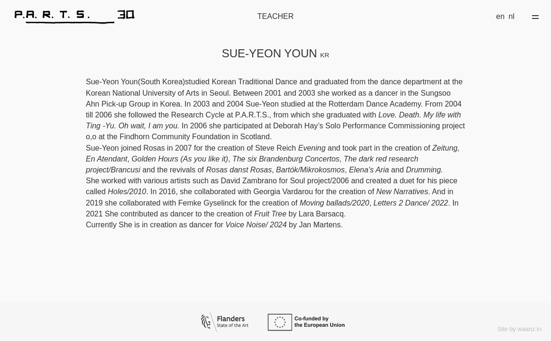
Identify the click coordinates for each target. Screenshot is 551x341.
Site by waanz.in (519, 328)
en (500, 16)
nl (511, 16)
